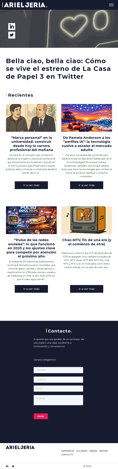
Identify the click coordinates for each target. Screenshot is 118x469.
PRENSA (93, 451)
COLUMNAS (81, 451)
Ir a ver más (31, 185)
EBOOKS (103, 451)
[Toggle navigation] (111, 5)
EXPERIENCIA (67, 451)
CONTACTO (67, 454)
